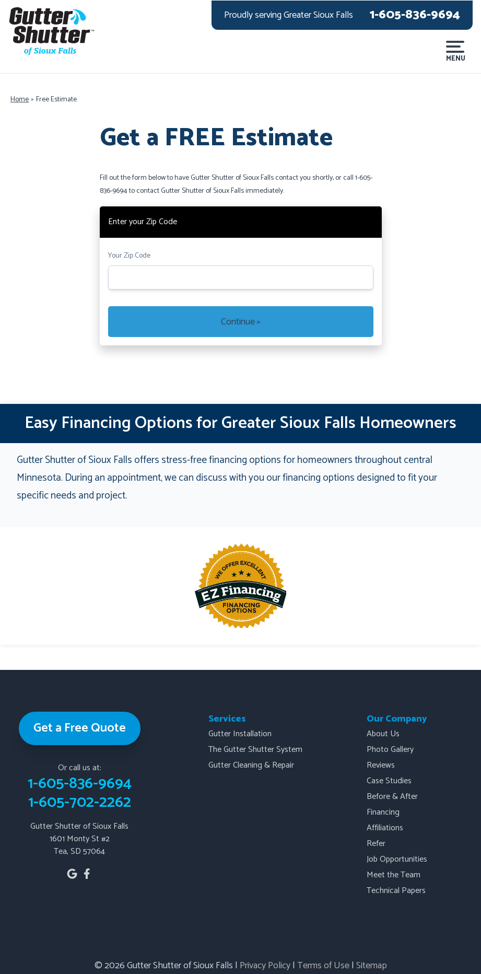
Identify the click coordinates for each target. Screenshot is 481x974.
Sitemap (371, 965)
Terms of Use (323, 965)
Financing (383, 812)
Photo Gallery (390, 750)
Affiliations (385, 828)
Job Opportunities (397, 859)
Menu (455, 52)
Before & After (392, 797)
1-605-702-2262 (79, 802)
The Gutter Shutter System (255, 750)
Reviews (381, 765)
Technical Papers (396, 891)
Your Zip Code (129, 256)
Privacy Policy (265, 965)
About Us (383, 734)
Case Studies (389, 781)
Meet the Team (393, 875)
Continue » (241, 322)
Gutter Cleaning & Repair (251, 765)
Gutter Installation (240, 734)
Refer (376, 844)
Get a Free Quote (79, 728)
